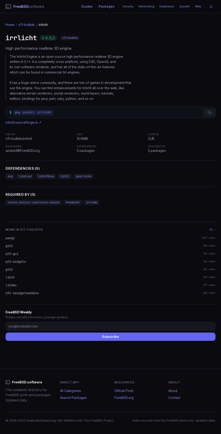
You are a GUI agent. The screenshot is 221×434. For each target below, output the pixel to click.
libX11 (64, 176)
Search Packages (73, 398)
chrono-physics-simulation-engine (33, 202)
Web (198, 6)
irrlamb (91, 202)
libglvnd (25, 176)
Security (128, 6)
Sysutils (184, 6)
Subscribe (110, 337)
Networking (146, 6)
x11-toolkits (26, 25)
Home (10, 25)
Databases (166, 6)
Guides (87, 6)
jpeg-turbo (83, 176)
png (10, 176)
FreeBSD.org (124, 398)
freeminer (72, 202)
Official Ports (123, 391)
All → (212, 229)
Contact (174, 398)
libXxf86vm (46, 176)
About (172, 391)
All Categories (70, 391)
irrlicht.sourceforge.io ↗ (23, 122)
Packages (107, 6)
